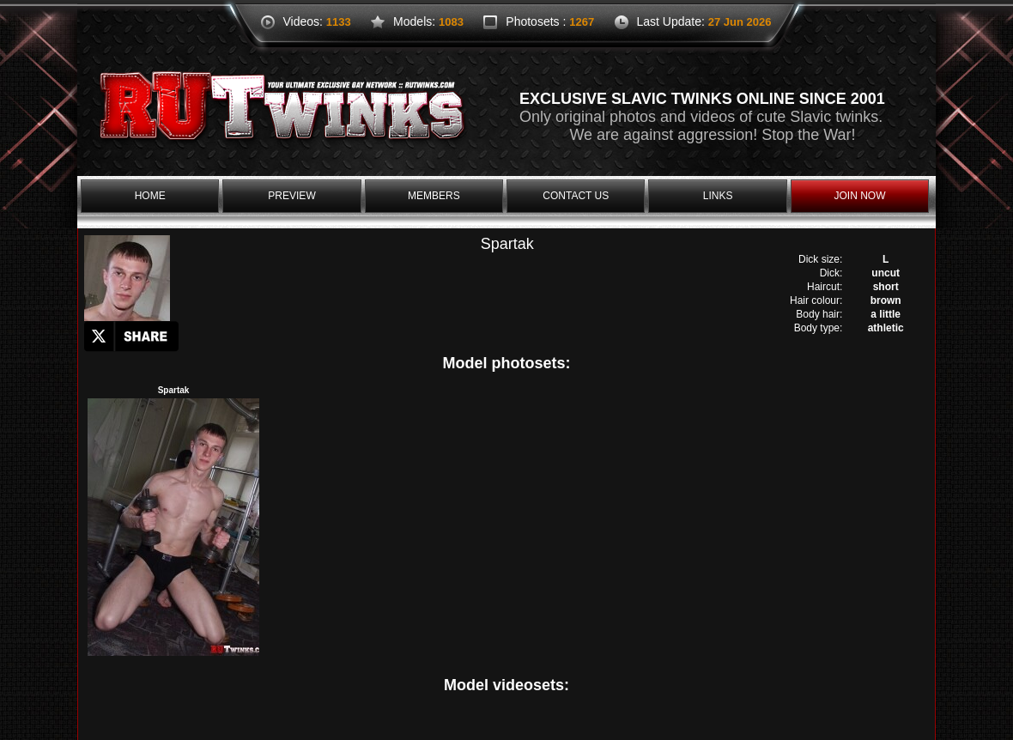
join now (859, 196)
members (434, 196)
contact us (576, 196)
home (150, 196)
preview (291, 196)
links (718, 196)
